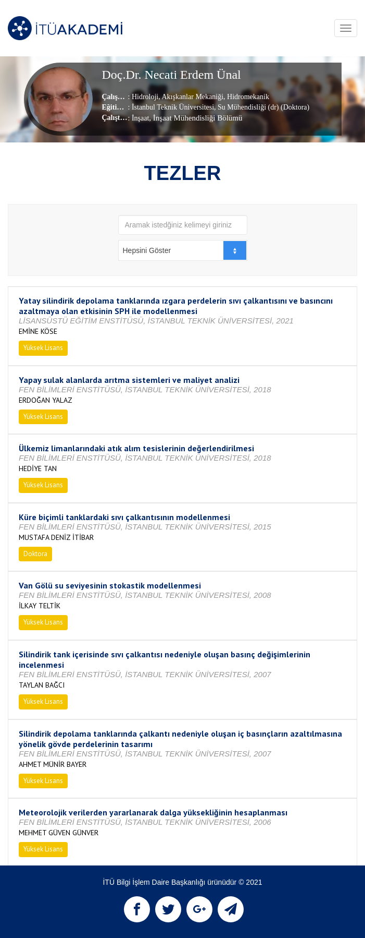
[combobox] (182, 250)
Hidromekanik (247, 97)
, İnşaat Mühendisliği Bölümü (195, 118)
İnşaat (140, 118)
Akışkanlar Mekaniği (191, 97)
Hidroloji (145, 97)
